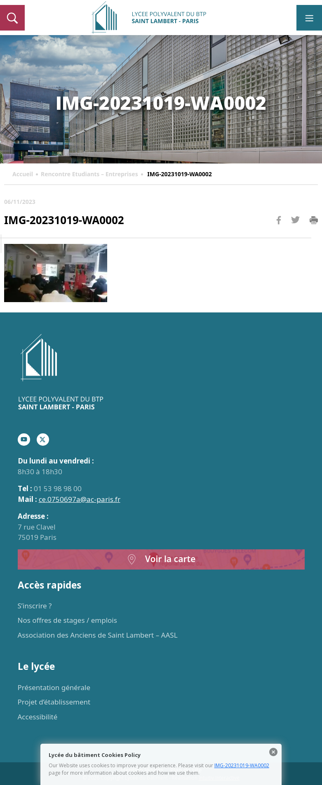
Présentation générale (54, 687)
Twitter (295, 233)
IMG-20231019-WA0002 (241, 765)
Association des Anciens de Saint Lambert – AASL (98, 635)
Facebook (278, 236)
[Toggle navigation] (309, 18)
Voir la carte (161, 559)
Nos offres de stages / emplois (67, 620)
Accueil (22, 174)
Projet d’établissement (54, 702)
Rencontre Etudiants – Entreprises (89, 174)
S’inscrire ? (35, 605)
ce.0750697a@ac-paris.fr (79, 499)
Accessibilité (38, 716)
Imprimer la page (314, 220)
